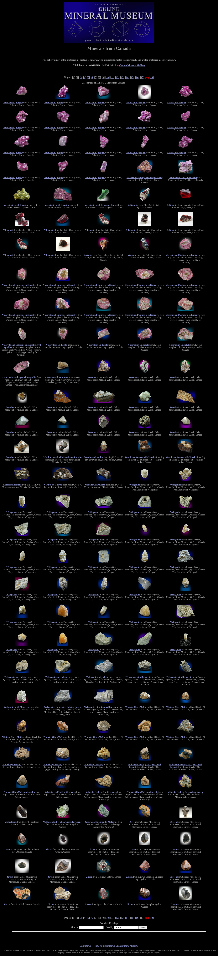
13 (122, 77)
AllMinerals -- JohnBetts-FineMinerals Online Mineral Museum (109, 946)
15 (132, 77)
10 (107, 77)
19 (151, 77)
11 (112, 77)
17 (142, 77)
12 (117, 77)
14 (127, 77)
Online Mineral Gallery (132, 65)
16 (137, 77)
